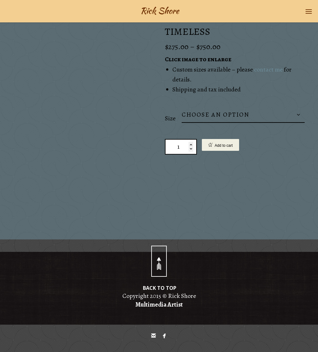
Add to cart (224, 145)
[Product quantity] (181, 147)
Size (170, 118)
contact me (268, 69)
